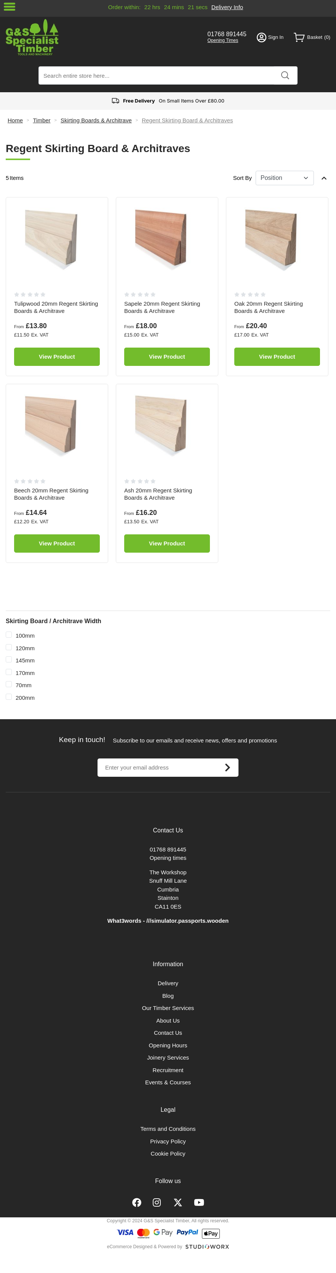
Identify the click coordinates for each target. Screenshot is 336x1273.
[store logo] (101, 37)
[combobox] (168, 75)
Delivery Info (227, 7)
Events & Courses (168, 1082)
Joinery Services (168, 1057)
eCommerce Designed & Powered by (144, 1246)
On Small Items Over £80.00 (168, 101)
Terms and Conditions (167, 1128)
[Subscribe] (227, 767)
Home (15, 120)
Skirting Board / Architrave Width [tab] (53, 621)
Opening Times (223, 40)
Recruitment (168, 1070)
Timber (41, 120)
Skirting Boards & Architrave (96, 120)
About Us (168, 1020)
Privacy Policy (168, 1141)
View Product (57, 356)
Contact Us (168, 1032)
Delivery (168, 983)
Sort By (242, 178)
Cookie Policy (168, 1153)
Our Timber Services (168, 1008)
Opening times (168, 858)
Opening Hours (168, 1045)
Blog (168, 995)
